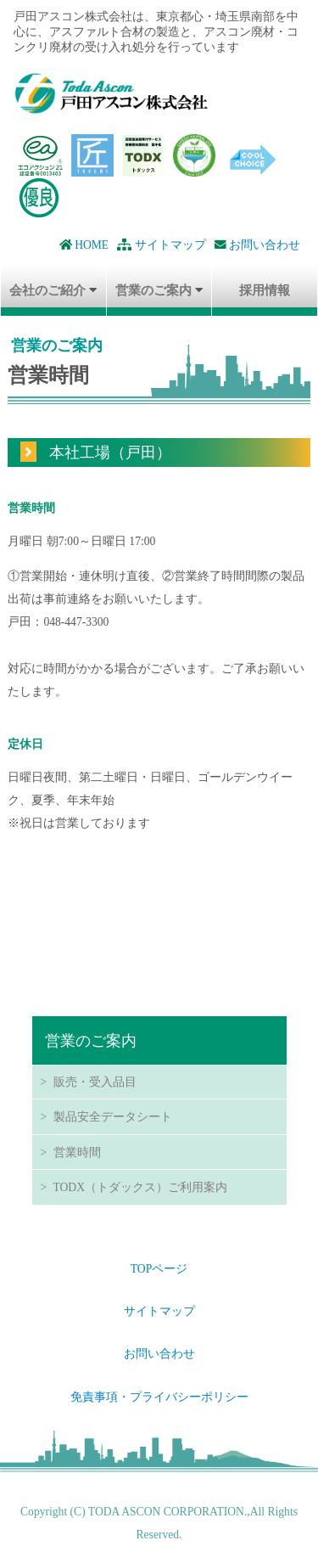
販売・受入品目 (95, 1082)
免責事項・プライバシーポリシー (159, 1397)
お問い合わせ (257, 244)
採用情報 (264, 290)
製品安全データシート (112, 1116)
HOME (84, 244)
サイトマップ (161, 244)
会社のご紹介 (47, 290)
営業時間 (77, 1152)
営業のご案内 (153, 290)
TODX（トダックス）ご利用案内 (140, 1187)
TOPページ (159, 1268)
